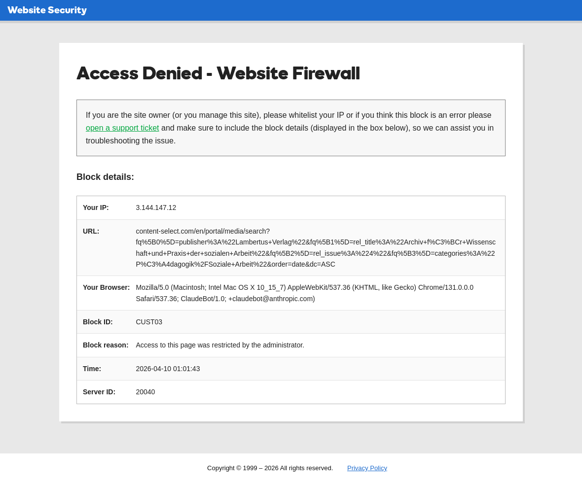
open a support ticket (122, 128)
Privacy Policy (367, 468)
